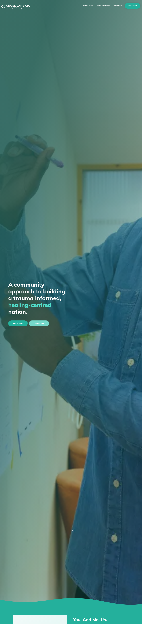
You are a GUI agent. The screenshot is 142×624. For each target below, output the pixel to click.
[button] (88, 5)
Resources (117, 6)
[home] (18, 6)
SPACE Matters (103, 6)
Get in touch (132, 6)
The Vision (18, 323)
